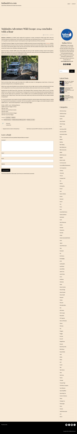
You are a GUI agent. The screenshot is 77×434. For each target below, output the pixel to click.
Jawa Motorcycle (63, 245)
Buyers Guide (62, 160)
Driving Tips (62, 186)
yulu (60, 413)
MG (60, 307)
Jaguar (61, 243)
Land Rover (62, 266)
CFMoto (61, 170)
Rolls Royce (62, 349)
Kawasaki (62, 250)
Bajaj (61, 136)
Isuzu (61, 240)
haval (61, 219)
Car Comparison (63, 167)
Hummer (61, 227)
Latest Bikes (62, 268)
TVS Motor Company (64, 385)
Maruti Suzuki (62, 292)
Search (72, 71)
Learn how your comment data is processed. (25, 173)
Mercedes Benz (63, 305)
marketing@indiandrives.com (67, 61)
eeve (61, 191)
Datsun (61, 183)
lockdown (62, 279)
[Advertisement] (38, 17)
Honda (61, 224)
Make (61, 284)
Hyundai (61, 232)
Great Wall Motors (63, 211)
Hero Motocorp (63, 222)
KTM (61, 261)
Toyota (61, 377)
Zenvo (61, 416)
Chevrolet (62, 173)
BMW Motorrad (63, 154)
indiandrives (8, 125)
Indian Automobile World (65, 237)
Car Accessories (63, 162)
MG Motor (62, 310)
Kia (60, 253)
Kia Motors (62, 255)
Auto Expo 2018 (63, 129)
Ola (60, 328)
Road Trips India (63, 346)
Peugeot (61, 331)
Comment (3, 140)
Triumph (61, 380)
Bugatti (61, 157)
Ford (61, 209)
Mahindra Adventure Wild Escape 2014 (19, 119)
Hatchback (62, 217)
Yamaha (61, 408)
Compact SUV (62, 178)
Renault (61, 344)
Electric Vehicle (63, 193)
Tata (60, 367)
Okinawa (61, 325)
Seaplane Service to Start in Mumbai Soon (11, 128)
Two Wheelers (62, 388)
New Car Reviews (63, 320)
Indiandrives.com (9, 3)
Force (61, 206)
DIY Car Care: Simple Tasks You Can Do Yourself (69, 82)
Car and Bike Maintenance (65, 165)
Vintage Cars (62, 401)
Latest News (8, 117)
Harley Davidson (63, 214)
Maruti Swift (62, 294)
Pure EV (61, 338)
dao (60, 180)
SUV (61, 362)
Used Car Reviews (63, 395)
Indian (61, 235)
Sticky (61, 359)
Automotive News (63, 134)
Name (2, 153)
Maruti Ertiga (62, 289)
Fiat (60, 204)
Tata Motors (62, 369)
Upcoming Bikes (63, 390)
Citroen (61, 175)
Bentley (61, 142)
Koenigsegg (62, 258)
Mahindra (13, 117)
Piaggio (61, 333)
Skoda (61, 357)
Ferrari (61, 201)
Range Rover (62, 341)
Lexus (61, 276)
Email (2, 158)
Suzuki (61, 364)
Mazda (61, 300)
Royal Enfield (62, 351)
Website (3, 164)
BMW (61, 152)
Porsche (61, 336)
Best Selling (62, 144)
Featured (61, 199)
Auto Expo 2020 (63, 131)
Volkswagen (62, 403)
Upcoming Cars (63, 393)
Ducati (61, 188)
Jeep (61, 248)
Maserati (61, 297)
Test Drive (62, 375)
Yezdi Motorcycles (63, 411)
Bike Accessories (63, 149)
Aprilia (61, 118)
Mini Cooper (62, 312)
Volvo (61, 406)
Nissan (61, 323)
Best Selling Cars (63, 147)
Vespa (61, 398)
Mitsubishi (62, 315)
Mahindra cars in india (30, 119)
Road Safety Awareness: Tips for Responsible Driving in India (69, 97)
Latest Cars (62, 271)
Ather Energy (62, 123)
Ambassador (62, 116)
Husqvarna (62, 230)
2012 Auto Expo (63, 110)
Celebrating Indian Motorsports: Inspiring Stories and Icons (69, 89)
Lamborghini (62, 263)
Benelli (61, 139)
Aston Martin (62, 121)
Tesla (61, 372)
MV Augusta (62, 318)
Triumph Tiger (62, 382)
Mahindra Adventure (7, 119)
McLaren (61, 302)
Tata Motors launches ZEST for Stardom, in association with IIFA (39, 128)
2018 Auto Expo (63, 113)
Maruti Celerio (63, 287)
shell (61, 354)
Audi (61, 126)
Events (61, 196)
